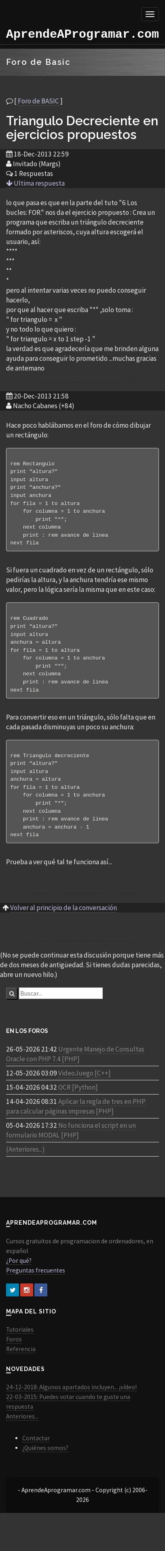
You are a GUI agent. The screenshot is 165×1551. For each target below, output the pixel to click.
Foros (14, 1353)
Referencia (21, 1363)
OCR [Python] (78, 1101)
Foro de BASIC (38, 100)
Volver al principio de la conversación (63, 921)
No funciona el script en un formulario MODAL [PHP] (71, 1144)
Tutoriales (20, 1343)
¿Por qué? (19, 1275)
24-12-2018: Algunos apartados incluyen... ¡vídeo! (71, 1401)
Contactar (36, 1452)
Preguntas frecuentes (35, 1284)
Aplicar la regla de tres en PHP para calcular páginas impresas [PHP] (76, 1120)
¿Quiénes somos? (45, 1462)
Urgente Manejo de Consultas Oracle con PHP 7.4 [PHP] (75, 1068)
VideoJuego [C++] (84, 1087)
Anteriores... (22, 1430)
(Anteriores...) (25, 1163)
